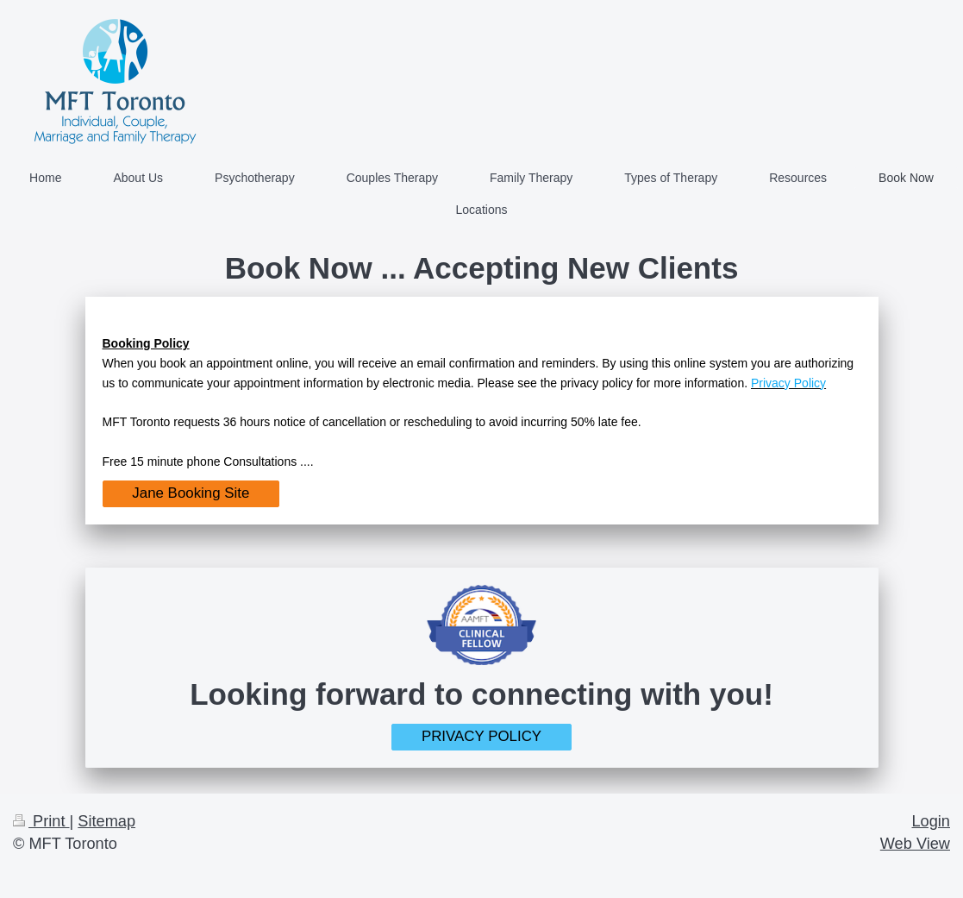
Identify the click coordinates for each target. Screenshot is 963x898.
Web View (915, 843)
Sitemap (106, 821)
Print (41, 821)
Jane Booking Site (190, 493)
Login (930, 821)
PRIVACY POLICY (481, 736)
